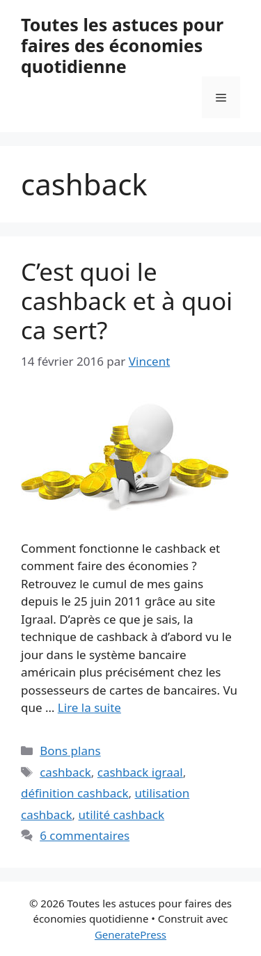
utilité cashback (122, 815)
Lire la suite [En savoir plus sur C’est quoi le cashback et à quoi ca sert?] (89, 707)
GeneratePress (130, 934)
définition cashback (74, 793)
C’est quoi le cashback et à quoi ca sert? (126, 300)
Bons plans (70, 751)
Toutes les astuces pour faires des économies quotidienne (122, 45)
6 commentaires (84, 835)
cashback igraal (140, 772)
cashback (65, 772)
